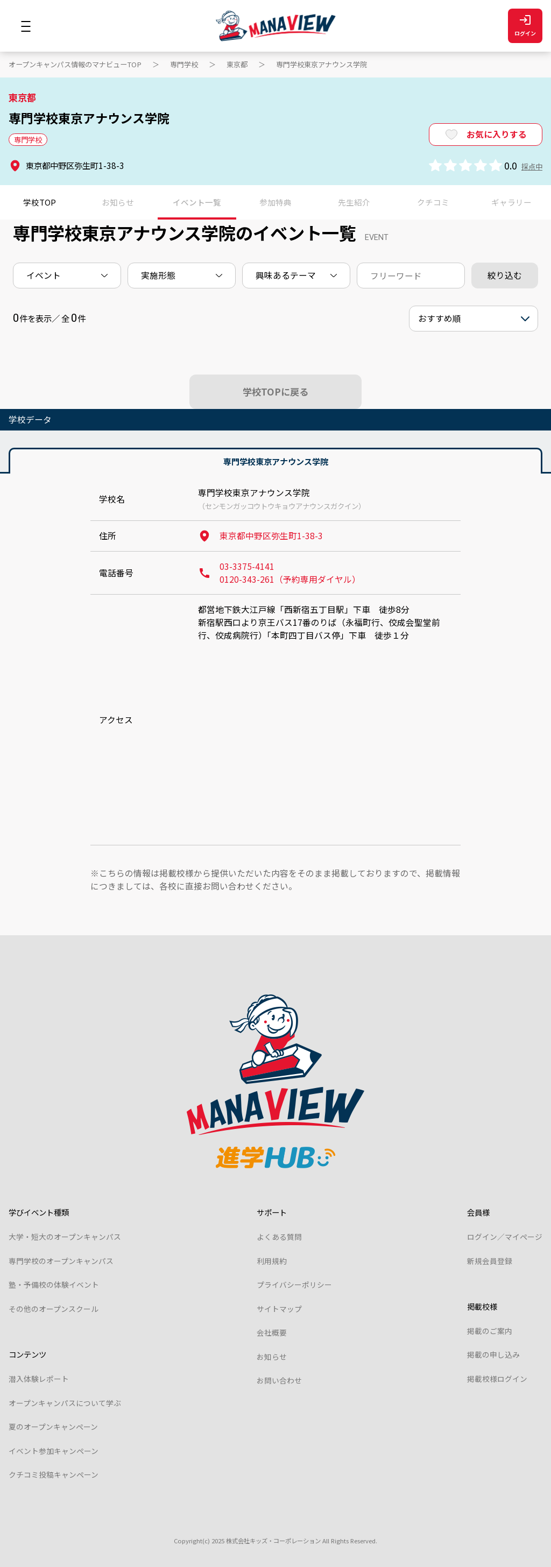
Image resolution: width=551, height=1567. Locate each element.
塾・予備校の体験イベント (54, 1284)
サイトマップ (279, 1308)
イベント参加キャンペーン (53, 1450)
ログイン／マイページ (504, 1236)
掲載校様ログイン (497, 1378)
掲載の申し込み (493, 1354)
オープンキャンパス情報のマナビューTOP (75, 64)
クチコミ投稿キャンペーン (53, 1474)
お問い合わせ (279, 1380)
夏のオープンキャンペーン (53, 1426)
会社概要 (272, 1332)
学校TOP (39, 202)
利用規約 (272, 1260)
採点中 (531, 166)
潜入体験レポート (39, 1378)
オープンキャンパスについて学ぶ (65, 1402)
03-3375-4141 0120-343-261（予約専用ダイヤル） (279, 572)
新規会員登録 (489, 1260)
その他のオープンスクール (53, 1308)
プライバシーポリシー (294, 1284)
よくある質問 (279, 1236)
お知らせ (272, 1356)
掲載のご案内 (489, 1330)
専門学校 (184, 64)
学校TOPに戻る (275, 391)
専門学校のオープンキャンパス (61, 1260)
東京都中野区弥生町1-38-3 (260, 536)
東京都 (237, 64)
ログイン (525, 26)
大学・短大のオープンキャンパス (65, 1236)
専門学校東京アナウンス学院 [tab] (275, 461)
